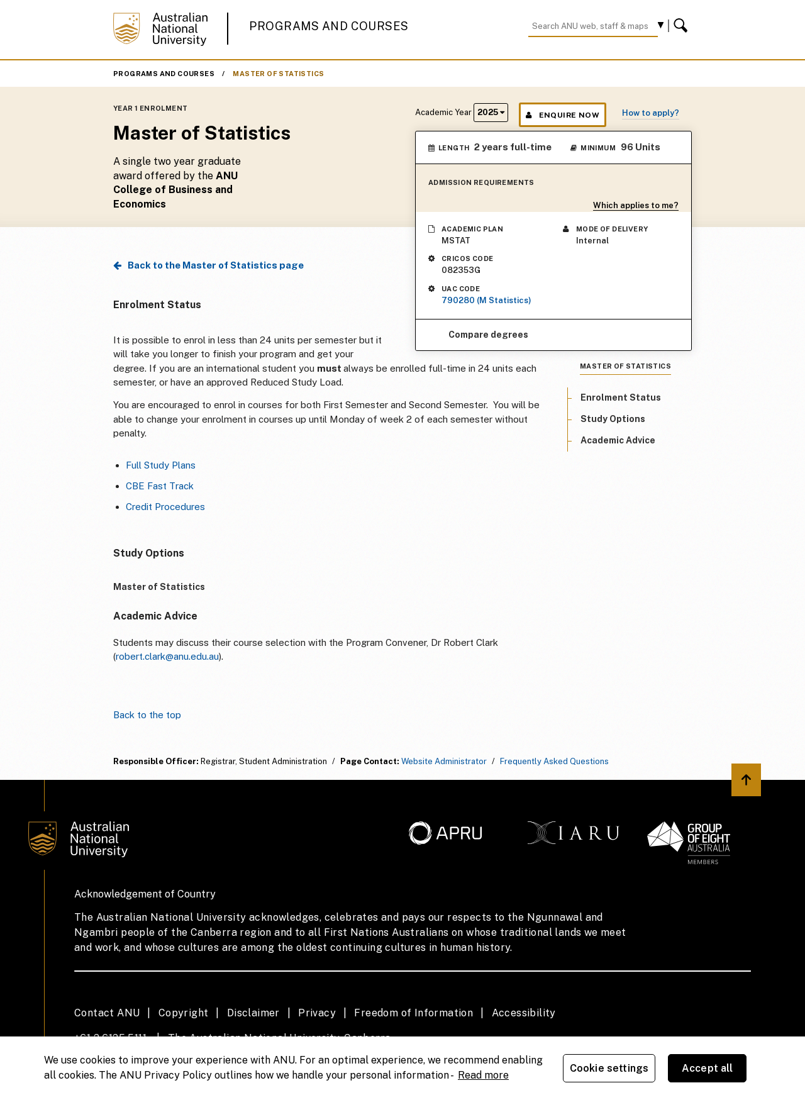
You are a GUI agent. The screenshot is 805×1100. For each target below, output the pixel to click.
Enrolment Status (620, 397)
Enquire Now (562, 115)
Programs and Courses (329, 26)
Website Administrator (444, 761)
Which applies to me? (636, 205)
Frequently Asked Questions (554, 761)
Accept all (707, 1068)
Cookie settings (609, 1068)
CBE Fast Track (160, 486)
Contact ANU (107, 1013)
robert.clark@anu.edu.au (167, 656)
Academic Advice (617, 440)
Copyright (183, 1013)
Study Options (612, 419)
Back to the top (147, 714)
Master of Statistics (278, 73)
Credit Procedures (165, 506)
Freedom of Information (413, 1013)
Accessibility (524, 1013)
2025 (490, 112)
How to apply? (650, 113)
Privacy (317, 1013)
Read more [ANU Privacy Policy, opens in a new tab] (483, 1075)
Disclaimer (253, 1013)
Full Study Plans (161, 465)
